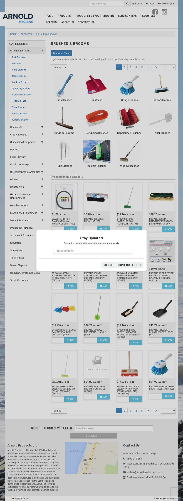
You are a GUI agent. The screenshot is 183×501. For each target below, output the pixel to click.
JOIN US (108, 265)
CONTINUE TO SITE (129, 265)
